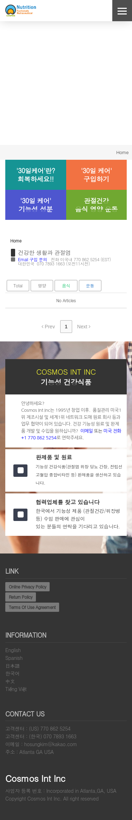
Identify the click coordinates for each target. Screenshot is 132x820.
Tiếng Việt (15, 688)
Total (18, 285)
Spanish (14, 657)
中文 (10, 681)
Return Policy (20, 597)
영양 (42, 285)
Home (122, 152)
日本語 (12, 665)
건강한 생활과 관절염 (44, 253)
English (13, 650)
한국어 (12, 673)
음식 (66, 285)
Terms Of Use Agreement (32, 607)
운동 (90, 285)
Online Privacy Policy (27, 587)
